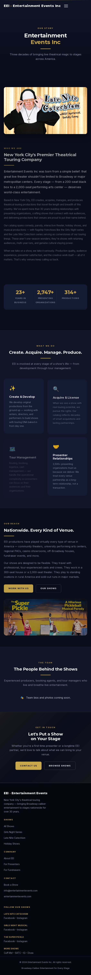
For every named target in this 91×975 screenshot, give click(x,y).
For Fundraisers (12, 870)
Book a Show (11, 884)
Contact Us (28, 765)
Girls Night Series (13, 832)
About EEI (9, 858)
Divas (31, 952)
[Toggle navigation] (66, 6)
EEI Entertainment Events (25, 793)
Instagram (22, 918)
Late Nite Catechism (14, 837)
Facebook (9, 918)
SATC (18, 952)
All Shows (9, 826)
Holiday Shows (12, 843)
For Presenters (12, 864)
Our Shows (48, 589)
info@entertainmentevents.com (21, 890)
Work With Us (18, 589)
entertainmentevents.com (17, 896)
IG (24, 952)
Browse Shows (60, 765)
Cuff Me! (8, 952)
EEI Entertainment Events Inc (32, 6)
